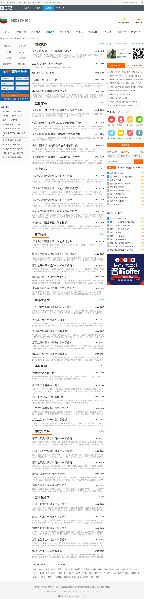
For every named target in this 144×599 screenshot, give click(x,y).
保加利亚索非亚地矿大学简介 (120, 94)
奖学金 (5, 116)
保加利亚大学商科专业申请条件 (14, 134)
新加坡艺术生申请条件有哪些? (49, 539)
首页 (7, 32)
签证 (19, 124)
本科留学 (22, 58)
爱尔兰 (102, 573)
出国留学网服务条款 (14, 92)
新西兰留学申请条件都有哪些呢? (50, 419)
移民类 (13, 2)
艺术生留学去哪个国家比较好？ (49, 396)
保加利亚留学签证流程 (11, 128)
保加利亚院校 (123, 22)
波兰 (136, 569)
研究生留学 (7, 64)
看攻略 (48, 8)
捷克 (96, 573)
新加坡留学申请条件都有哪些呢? (50, 408)
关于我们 (55, 587)
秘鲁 (71, 569)
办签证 (141, 43)
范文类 (30, 2)
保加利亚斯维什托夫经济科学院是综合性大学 (57, 110)
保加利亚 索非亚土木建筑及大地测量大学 (123, 246)
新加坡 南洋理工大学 (118, 194)
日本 (105, 569)
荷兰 (47, 573)
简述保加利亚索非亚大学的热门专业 (52, 241)
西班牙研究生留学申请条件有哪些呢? (52, 451)
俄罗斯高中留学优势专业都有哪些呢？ (53, 288)
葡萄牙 (50, 577)
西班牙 (71, 573)
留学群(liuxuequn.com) (43, 587)
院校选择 (50, 32)
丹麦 (109, 573)
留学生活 (135, 32)
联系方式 (63, 587)
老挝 (79, 577)
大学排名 (15, 116)
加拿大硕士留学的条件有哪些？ (49, 485)
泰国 (118, 569)
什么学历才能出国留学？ (46, 372)
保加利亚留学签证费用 (11, 144)
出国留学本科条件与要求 (46, 385)
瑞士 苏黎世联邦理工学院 (120, 191)
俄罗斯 (129, 569)
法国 (42, 573)
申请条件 (92, 32)
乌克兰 (120, 573)
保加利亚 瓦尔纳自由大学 (120, 243)
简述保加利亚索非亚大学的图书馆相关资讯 (55, 188)
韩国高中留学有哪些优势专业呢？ (51, 276)
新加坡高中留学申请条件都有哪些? (51, 307)
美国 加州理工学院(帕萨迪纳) (121, 177)
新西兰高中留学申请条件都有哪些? (51, 342)
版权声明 (78, 587)
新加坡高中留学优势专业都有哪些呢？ (53, 265)
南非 (90, 573)
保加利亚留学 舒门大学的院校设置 (122, 91)
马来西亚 (58, 577)
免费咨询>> (121, 57)
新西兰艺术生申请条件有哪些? (49, 516)
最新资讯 (100, 587)
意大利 (84, 573)
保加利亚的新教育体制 (118, 98)
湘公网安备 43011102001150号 (72, 596)
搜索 (138, 162)
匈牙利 (53, 573)
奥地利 (35, 577)
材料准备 (78, 32)
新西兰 (59, 569)
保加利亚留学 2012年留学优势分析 (52, 51)
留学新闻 (6, 111)
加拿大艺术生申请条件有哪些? (49, 528)
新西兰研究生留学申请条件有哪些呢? (52, 438)
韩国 (99, 569)
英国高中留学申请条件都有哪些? (50, 319)
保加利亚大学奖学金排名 (12, 157)
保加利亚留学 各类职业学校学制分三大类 (55, 145)
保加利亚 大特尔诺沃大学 (120, 226)
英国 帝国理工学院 (117, 187)
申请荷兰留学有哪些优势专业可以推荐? (54, 254)
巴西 (65, 569)
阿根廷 (77, 569)
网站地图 (56, 2)
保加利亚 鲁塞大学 (117, 232)
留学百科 (60, 8)
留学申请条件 (8, 124)
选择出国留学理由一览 (44, 79)
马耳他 (42, 577)
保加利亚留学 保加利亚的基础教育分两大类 (56, 157)
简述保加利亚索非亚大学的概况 (49, 222)
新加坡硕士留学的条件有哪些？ (49, 473)
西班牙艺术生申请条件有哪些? (49, 504)
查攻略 (5, 38)
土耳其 (133, 573)
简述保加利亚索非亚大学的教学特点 (52, 175)
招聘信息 (70, 587)
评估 (142, 173)
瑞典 (114, 573)
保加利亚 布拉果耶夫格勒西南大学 (123, 222)
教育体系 (22, 46)
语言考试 (35, 32)
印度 (123, 569)
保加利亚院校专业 (31, 38)
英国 (47, 569)
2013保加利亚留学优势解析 (47, 63)
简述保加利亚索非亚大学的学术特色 (52, 199)
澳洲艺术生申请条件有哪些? (47, 551)
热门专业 (22, 52)
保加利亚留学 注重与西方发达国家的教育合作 (57, 122)
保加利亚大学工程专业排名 (13, 153)
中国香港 (85, 569)
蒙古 (74, 577)
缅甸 (92, 577)
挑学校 (27, 8)
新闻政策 (21, 32)
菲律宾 (111, 569)
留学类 (4, 2)
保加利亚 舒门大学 (117, 236)
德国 (60, 573)
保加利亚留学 (16, 38)
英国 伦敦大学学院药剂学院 (120, 184)
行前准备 (107, 32)
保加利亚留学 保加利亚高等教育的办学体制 (56, 134)
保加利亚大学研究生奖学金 (13, 149)
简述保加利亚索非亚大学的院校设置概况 (54, 211)
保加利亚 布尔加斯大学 (119, 239)
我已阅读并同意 (5, 92)
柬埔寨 (86, 577)
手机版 (107, 587)
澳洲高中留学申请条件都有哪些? (50, 331)
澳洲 (53, 569)
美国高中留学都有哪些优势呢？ (49, 91)
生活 (4, 120)
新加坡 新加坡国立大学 (119, 201)
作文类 (39, 2)
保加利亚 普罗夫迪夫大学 (120, 229)
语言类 (47, 2)
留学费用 (64, 32)
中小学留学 (7, 58)
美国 (34, 569)
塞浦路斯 (67, 577)
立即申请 (14, 96)
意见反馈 (93, 587)
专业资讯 (7, 52)
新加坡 (93, 569)
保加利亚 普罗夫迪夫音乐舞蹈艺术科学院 (123, 250)
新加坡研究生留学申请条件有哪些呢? (52, 462)
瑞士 (65, 573)
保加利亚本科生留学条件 (12, 140)
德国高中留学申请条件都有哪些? (50, 354)
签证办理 (121, 32)
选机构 (37, 8)
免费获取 (125, 145)
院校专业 (14, 120)
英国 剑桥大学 (115, 180)
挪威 (127, 573)
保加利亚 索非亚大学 (118, 219)
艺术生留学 (22, 64)
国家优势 (7, 46)
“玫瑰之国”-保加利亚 (43, 72)
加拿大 (41, 569)
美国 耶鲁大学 (115, 204)
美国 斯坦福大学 (116, 173)
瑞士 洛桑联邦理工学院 (119, 198)
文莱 (97, 577)
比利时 (35, 573)
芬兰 (139, 573)
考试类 (21, 2)
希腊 (78, 573)
